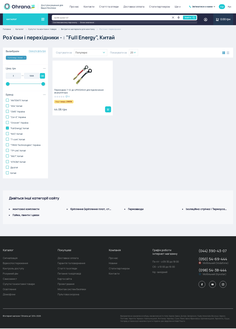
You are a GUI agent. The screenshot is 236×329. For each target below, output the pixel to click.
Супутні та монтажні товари (44, 29)
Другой (14, 167)
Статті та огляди (109, 6)
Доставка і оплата (133, 6)
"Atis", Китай (16, 106)
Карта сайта (65, 279)
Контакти (89, 6)
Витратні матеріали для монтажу (80, 29)
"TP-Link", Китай (18, 150)
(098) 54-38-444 (213, 270)
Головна (9, 29)
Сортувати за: (64, 52)
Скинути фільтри (37, 51)
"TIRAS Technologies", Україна (25, 145)
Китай (13, 173)
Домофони (9, 295)
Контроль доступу (13, 268)
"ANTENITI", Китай (19, 100)
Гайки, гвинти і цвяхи (26, 215)
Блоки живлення (87, 22)
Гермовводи (135, 209)
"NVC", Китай (16, 133)
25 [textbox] (131, 52)
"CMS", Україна (17, 111)
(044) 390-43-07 (213, 250)
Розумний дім (10, 274)
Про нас (74, 6)
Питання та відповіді (69, 274)
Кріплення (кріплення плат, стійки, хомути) (97, 209)
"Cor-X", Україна (18, 117)
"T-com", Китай (17, 139)
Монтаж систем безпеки (72, 289)
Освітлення (9, 289)
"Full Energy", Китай (16, 57)
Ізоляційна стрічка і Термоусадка (208, 209)
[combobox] (90, 52)
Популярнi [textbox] (81, 52)
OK (42, 75)
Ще (177, 6)
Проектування (66, 284)
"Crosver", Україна (19, 122)
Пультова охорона (68, 295)
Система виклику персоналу (65, 22)
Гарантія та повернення (71, 263)
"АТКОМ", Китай (18, 161)
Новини (113, 263)
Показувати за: (118, 52)
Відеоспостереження (15, 263)
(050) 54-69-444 (213, 258)
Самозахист (10, 279)
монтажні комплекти (26, 209)
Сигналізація (10, 258)
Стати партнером (159, 6)
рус (229, 6)
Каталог (22, 29)
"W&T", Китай (16, 156)
